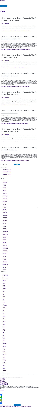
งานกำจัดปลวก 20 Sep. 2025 (7, 169)
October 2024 (5, 198)
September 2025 (5, 180)
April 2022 (4, 240)
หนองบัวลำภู (4, 360)
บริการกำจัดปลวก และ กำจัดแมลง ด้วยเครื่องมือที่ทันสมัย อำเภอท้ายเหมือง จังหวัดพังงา (18, 37)
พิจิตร (3, 315)
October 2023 (5, 217)
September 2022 (5, 234)
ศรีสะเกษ (4, 337)
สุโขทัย (4, 357)
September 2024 (5, 199)
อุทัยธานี (4, 368)
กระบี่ (3, 277)
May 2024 (4, 206)
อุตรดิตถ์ (4, 367)
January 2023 (5, 229)
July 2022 (4, 237)
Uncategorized (5, 275)
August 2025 (5, 182)
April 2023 (4, 226)
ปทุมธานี (4, 304)
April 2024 (4, 207)
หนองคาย (4, 359)
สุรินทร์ (4, 356)
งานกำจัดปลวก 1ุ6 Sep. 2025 (7, 175)
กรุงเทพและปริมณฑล (6, 278)
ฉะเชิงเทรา (4, 288)
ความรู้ (4, 285)
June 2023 (4, 223)
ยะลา (3, 322)
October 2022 (5, 232)
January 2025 (5, 193)
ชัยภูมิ (3, 292)
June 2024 (4, 204)
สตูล (3, 341)
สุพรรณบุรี (4, 352)
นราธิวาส (4, 297)
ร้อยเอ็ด (4, 326)
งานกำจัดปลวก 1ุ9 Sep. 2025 (7, 171)
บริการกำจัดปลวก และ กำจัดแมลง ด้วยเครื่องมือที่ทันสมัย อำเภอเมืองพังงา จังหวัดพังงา (18, 19)
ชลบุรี (3, 289)
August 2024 (5, 201)
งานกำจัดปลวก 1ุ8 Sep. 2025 (7, 172)
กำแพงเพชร (4, 281)
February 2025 (5, 191)
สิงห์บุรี (4, 351)
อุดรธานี (4, 365)
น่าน (3, 299)
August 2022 (5, 236)
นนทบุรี (4, 296)
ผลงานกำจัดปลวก (5, 308)
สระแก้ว (4, 349)
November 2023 (5, 215)
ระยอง (4, 329)
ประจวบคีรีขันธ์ (5, 305)
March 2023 (4, 228)
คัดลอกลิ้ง (17, 404)
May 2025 (4, 187)
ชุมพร (3, 294)
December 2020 (5, 264)
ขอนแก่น (4, 283)
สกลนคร (4, 338)
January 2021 (5, 262)
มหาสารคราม (4, 319)
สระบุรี (4, 348)
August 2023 (5, 220)
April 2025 (4, 188)
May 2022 (4, 239)
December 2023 (5, 213)
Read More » (15, 30)
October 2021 (5, 250)
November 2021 (5, 248)
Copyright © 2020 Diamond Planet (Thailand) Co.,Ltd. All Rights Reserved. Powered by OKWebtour (15, 406)
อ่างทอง (4, 362)
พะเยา (3, 310)
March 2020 (4, 269)
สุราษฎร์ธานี (4, 354)
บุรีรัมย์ (4, 302)
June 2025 (4, 185)
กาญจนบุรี (4, 280)
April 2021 (4, 259)
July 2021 (4, 254)
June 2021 (4, 256)
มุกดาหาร (4, 321)
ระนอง (4, 327)
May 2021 (4, 258)
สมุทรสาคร (4, 346)
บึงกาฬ (4, 300)
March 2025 (4, 190)
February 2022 (5, 243)
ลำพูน (3, 335)
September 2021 (5, 251)
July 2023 (4, 221)
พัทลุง (3, 313)
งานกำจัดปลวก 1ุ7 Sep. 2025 (7, 174)
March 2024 (4, 209)
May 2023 (4, 225)
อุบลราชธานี (4, 370)
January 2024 (5, 212)
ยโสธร (4, 324)
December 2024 (5, 195)
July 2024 (4, 202)
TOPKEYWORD (5, 274)
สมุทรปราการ (4, 343)
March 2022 (4, 242)
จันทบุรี (4, 286)
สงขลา (4, 340)
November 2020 (5, 265)
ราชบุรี (4, 330)
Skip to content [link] (2, 0)
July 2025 (4, 184)
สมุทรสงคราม (5, 344)
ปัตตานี (4, 307)
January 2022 (5, 245)
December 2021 (5, 247)
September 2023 (5, 218)
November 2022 (5, 231)
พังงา (2, 23)
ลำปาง (4, 333)
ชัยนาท (4, 291)
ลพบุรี (3, 332)
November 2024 (5, 196)
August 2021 (5, 253)
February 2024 (5, 210)
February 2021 (5, 261)
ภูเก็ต (3, 318)
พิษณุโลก (4, 316)
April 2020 (4, 267)
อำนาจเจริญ (4, 363)
